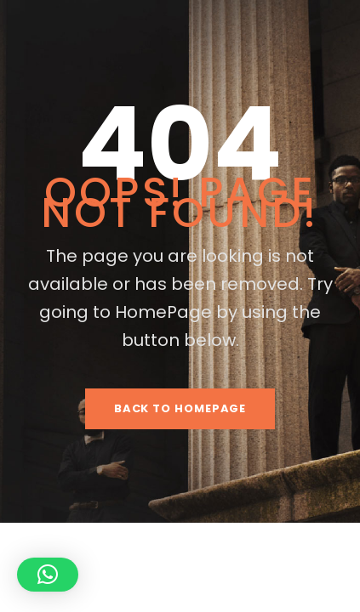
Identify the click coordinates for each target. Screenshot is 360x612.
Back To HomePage (180, 408)
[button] (47, 575)
